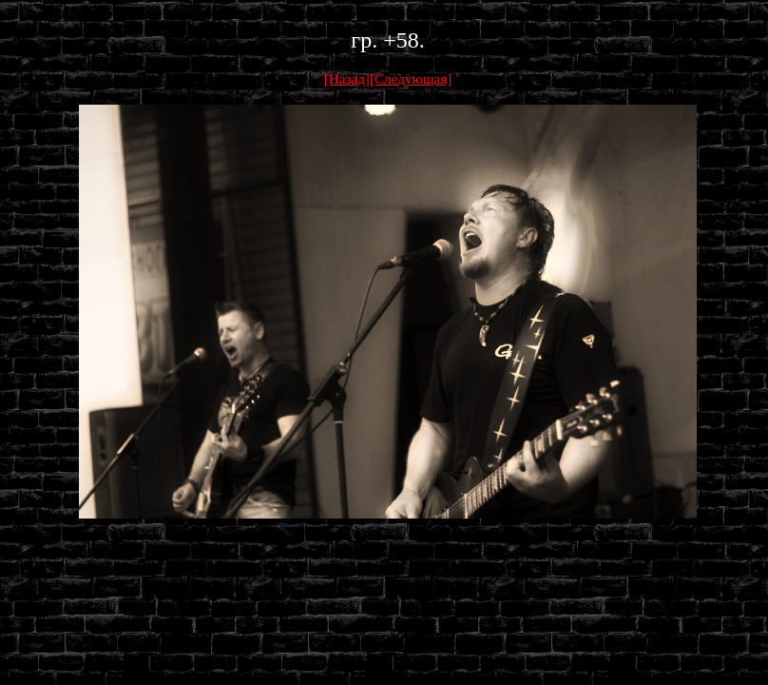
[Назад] (347, 78)
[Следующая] (410, 78)
